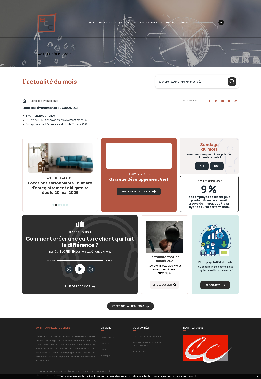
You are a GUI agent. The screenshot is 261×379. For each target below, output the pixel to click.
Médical (131, 22)
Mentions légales (66, 371)
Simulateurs (149, 22)
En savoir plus (191, 376)
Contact (184, 22)
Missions (105, 22)
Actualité (168, 22)
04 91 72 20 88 (141, 351)
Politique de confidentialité (94, 371)
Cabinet (90, 22)
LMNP (118, 22)
